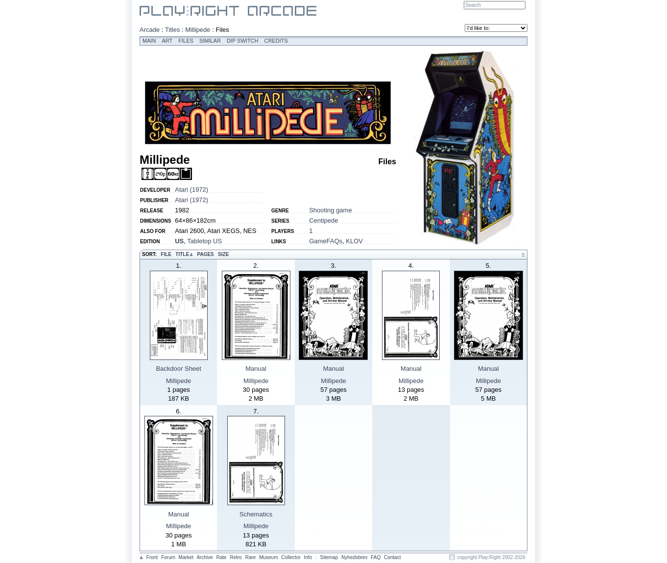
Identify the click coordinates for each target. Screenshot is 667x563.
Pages (205, 254)
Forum (168, 557)
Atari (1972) (191, 189)
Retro (235, 557)
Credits (275, 41)
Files (185, 41)
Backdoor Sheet (178, 368)
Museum (268, 557)
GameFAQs (325, 241)
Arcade (150, 29)
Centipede (323, 220)
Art (167, 41)
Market (186, 557)
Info (308, 557)
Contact (392, 557)
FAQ (376, 557)
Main (149, 41)
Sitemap (329, 557)
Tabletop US (204, 241)
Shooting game (330, 210)
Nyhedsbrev (354, 557)
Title (182, 254)
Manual (255, 368)
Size (223, 254)
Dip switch (243, 41)
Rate (221, 557)
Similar (210, 41)
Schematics (255, 514)
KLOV (354, 241)
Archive (204, 557)
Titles (172, 29)
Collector (290, 557)
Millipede (197, 29)
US (179, 241)
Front (152, 557)
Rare (250, 557)
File (166, 254)
